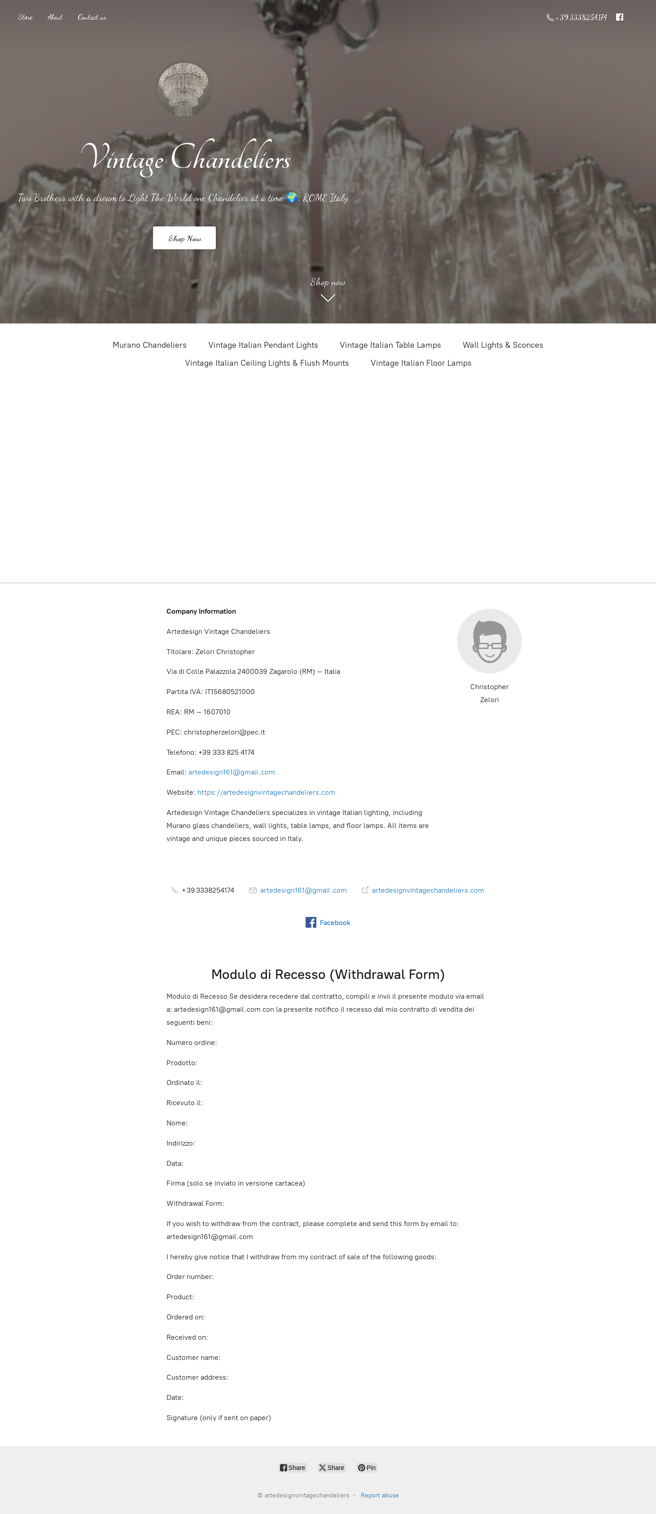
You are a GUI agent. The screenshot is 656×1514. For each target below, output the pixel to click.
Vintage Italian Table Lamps (390, 345)
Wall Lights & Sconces (503, 345)
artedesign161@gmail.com (231, 772)
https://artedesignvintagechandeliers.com (266, 792)
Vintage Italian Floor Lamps (421, 363)
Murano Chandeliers (150, 345)
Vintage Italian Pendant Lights (263, 345)
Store (25, 17)
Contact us (92, 17)
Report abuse (380, 1495)
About (55, 17)
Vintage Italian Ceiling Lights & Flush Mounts (267, 363)
